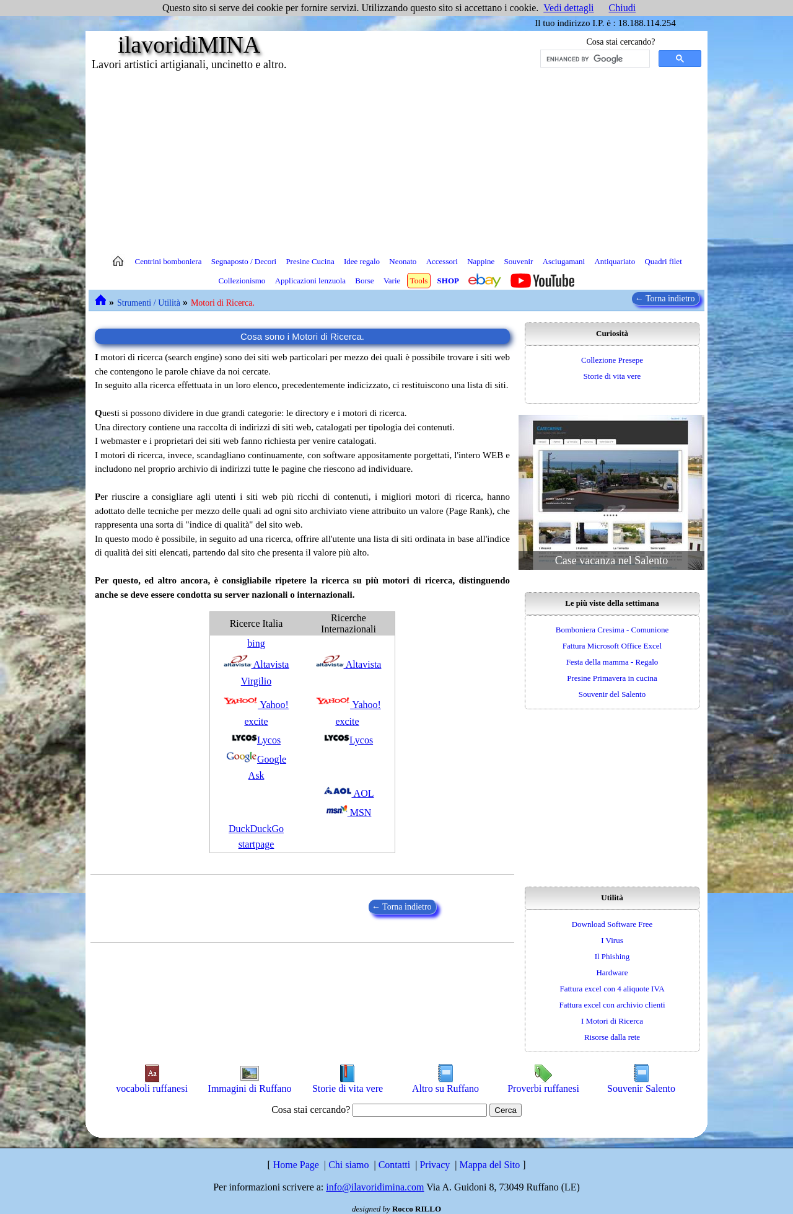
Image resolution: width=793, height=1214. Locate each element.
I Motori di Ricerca (612, 1021)
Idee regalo (362, 261)
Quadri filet (662, 261)
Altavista (256, 664)
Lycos (256, 740)
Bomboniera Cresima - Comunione (612, 629)
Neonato (402, 261)
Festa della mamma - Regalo (612, 662)
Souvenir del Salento (612, 694)
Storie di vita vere (612, 376)
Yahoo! (256, 704)
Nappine (480, 261)
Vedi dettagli (568, 7)
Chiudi (622, 7)
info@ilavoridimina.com (375, 1187)
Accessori (442, 261)
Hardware (612, 972)
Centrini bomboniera (168, 261)
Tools (419, 280)
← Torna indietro (666, 298)
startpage (256, 844)
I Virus (612, 940)
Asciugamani (564, 261)
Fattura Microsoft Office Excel (612, 645)
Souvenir (518, 261)
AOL (348, 793)
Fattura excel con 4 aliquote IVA (611, 988)
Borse (364, 280)
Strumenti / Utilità (148, 303)
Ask (256, 775)
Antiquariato (614, 261)
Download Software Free (612, 924)
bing (256, 643)
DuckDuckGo (256, 828)
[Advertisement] (396, 161)
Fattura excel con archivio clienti (612, 1004)
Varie (391, 280)
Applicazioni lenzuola (310, 280)
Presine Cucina (310, 261)
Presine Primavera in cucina (612, 678)
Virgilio (256, 681)
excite (256, 721)
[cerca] (593, 58)
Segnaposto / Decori (243, 261)
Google (256, 759)
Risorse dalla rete (612, 1037)
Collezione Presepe (612, 360)
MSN (349, 812)
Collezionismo (242, 280)
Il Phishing (612, 956)
